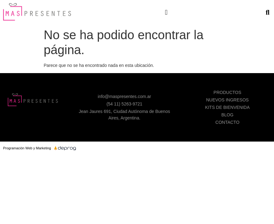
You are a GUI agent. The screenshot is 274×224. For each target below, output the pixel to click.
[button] (166, 12)
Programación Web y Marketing (27, 148)
